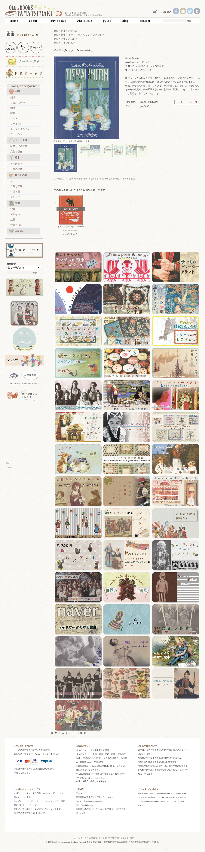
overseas (72, 30)
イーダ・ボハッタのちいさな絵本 (86, 34)
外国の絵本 (16, 163)
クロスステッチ (18, 102)
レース (14, 118)
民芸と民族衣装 (18, 146)
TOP (56, 30)
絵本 (14, 158)
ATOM (8, 466)
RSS (7, 462)
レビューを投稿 (127, 178)
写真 (12, 209)
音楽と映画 (16, 224)
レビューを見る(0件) (109, 178)
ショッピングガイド (79, 838)
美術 (14, 203)
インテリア (16, 196)
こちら (27, 773)
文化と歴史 (16, 151)
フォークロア (19, 140)
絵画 (12, 219)
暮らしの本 (18, 175)
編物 (12, 108)
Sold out (16, 231)
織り (12, 113)
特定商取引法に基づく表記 (122, 838)
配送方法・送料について (99, 838)
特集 (63, 34)
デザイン (15, 214)
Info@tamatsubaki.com (92, 801)
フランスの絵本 (69, 38)
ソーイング (16, 123)
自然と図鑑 (16, 186)
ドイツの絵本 (68, 42)
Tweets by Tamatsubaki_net (23, 383)
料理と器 (15, 191)
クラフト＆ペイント (21, 128)
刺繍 (12, 97)
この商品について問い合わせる (68, 178)
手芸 (14, 91)
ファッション (17, 134)
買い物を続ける (91, 178)
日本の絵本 (16, 169)
